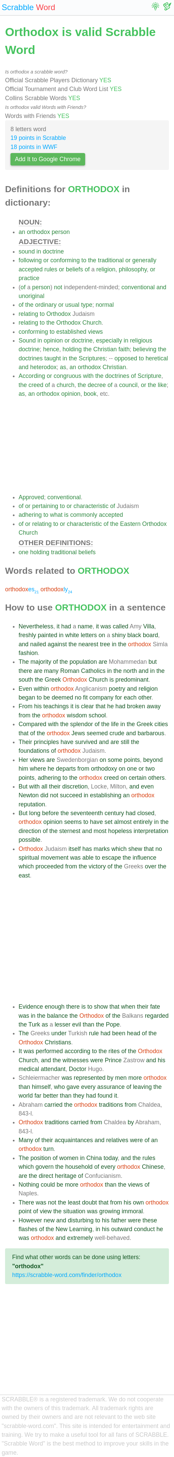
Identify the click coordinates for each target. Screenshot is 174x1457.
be (46, 697)
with (88, 376)
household (79, 1166)
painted (47, 635)
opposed (126, 358)
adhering (30, 514)
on (102, 635)
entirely (142, 822)
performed (49, 1051)
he (110, 706)
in (38, 251)
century (114, 813)
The (24, 661)
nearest (88, 644)
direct (46, 1175)
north (130, 670)
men (121, 1077)
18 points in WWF (33, 147)
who (59, 1086)
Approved (31, 497)
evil (76, 1024)
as (63, 367)
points (132, 759)
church (66, 385)
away (154, 706)
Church (92, 322)
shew (135, 848)
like (162, 385)
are (103, 661)
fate (155, 1006)
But (23, 786)
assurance (111, 1086)
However (30, 1220)
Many (26, 1140)
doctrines (31, 358)
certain (138, 777)
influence (144, 857)
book (90, 393)
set (108, 822)
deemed (62, 697)
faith (123, 349)
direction (30, 831)
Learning (80, 1229)
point (25, 1211)
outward (121, 1229)
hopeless (120, 831)
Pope (113, 1024)
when (128, 1006)
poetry (117, 688)
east (24, 875)
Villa (148, 626)
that (100, 706)
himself (41, 1086)
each (130, 697)
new (49, 1220)
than (88, 1024)
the (92, 260)
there (25, 670)
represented (89, 1077)
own (138, 1202)
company (101, 697)
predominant (132, 679)
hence (51, 349)
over (150, 866)
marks (102, 848)
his (38, 706)
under (59, 1033)
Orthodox (58, 313)
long (34, 813)
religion (106, 269)
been (118, 1033)
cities (161, 724)
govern (44, 1166)
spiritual (29, 857)
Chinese (153, 1166)
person (61, 232)
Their (25, 742)
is (66, 514)
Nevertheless (36, 626)
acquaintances (74, 1140)
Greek (53, 679)
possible (30, 839)
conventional (138, 287)
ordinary (46, 304)
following (30, 260)
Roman (69, 670)
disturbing (81, 1220)
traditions (111, 1104)
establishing (105, 795)
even (147, 786)
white (72, 635)
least (74, 1202)
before (50, 813)
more (135, 1077)
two (150, 768)
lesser (63, 1024)
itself (75, 848)
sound (27, 251)
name (85, 626)
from (24, 715)
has (87, 848)
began (27, 697)
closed (145, 813)
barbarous (151, 733)
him (23, 768)
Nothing (29, 1184)
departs (66, 768)
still (125, 742)
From (25, 706)
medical (29, 1069)
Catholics (93, 670)
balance (57, 1015)
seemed (97, 733)
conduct (144, 1229)
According (32, 376)
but (152, 661)
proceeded (49, 866)
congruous (67, 376)
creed (35, 385)
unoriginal (31, 296)
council (128, 385)
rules (50, 269)
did (44, 795)
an (22, 232)
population (83, 661)
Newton (29, 795)
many (51, 670)
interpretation (150, 831)
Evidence (31, 1006)
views (95, 331)
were (96, 1060)
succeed (71, 795)
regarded (157, 1015)
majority (40, 661)
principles (46, 742)
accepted (31, 269)
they (78, 1095)
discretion (75, 786)
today (110, 1158)
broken (136, 706)
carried (53, 1104)
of (87, 269)
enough (55, 1006)
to (83, 260)
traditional (111, 260)
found (105, 1095)
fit (85, 697)
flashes (28, 1229)
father (118, 1220)
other (144, 697)
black (134, 635)
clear (87, 706)
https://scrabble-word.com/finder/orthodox (67, 1275)
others (156, 777)
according (77, 1051)
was (106, 626)
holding (72, 349)
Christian (105, 349)
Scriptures (92, 358)
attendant (53, 1069)
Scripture (149, 376)
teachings (56, 706)
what (56, 514)
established (71, 331)
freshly (27, 635)
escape (111, 857)
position (40, 1158)
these (150, 1220)
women (68, 1158)
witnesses (76, 1060)
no (78, 697)
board (150, 635)
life (115, 724)
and (161, 287)
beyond (153, 759)
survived (86, 742)
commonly (83, 514)
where (38, 768)
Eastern (130, 524)
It (20, 1051)
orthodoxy (104, 768)
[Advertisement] (94, 445)
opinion (53, 340)
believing (144, 349)
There (26, 1202)
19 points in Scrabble (38, 138)
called (120, 626)
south (26, 679)
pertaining (45, 506)
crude (116, 733)
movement (55, 857)
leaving (142, 1086)
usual (72, 304)
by (110, 1077)
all (45, 786)
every (88, 1086)
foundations (34, 750)
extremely (80, 1238)
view (46, 1211)
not (58, 287)
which (119, 848)
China (94, 1158)
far (38, 1095)
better (50, 1095)
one (23, 552)
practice (29, 278)
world (26, 1095)
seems (73, 822)
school (97, 715)
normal (105, 304)
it (57, 626)
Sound (27, 340)
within (41, 688)
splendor (81, 724)
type (86, 304)
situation (74, 1211)
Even (25, 688)
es (22, 589)
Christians (58, 1042)
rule (94, 1033)
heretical (157, 358)
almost (123, 822)
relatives (117, 1140)
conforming (65, 260)
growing (109, 1211)
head (133, 1033)
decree (97, 385)
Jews (78, 733)
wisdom (77, 715)
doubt (89, 1202)
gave (73, 1086)
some (115, 759)
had (66, 626)
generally (144, 260)
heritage (66, 1175)
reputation (32, 804)
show (101, 1006)
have (66, 742)
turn (48, 1149)
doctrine (53, 251)
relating (28, 313)
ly (56, 589)
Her (23, 759)
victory (97, 866)
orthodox (38, 232)
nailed (38, 644)
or (46, 260)
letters (89, 635)
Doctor (77, 1069)
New (62, 1229)
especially (109, 340)
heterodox (43, 367)
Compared (32, 724)
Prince (113, 1060)
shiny (119, 635)
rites (114, 1051)
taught (52, 358)
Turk (34, 1024)
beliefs (74, 269)
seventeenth (87, 813)
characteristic (90, 506)
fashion (28, 653)
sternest (69, 831)
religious (141, 340)
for (118, 697)
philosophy (133, 269)
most (100, 831)
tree (105, 644)
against (57, 644)
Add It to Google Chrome (48, 159)
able (88, 857)
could (48, 1184)
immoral (132, 1211)
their (54, 786)
